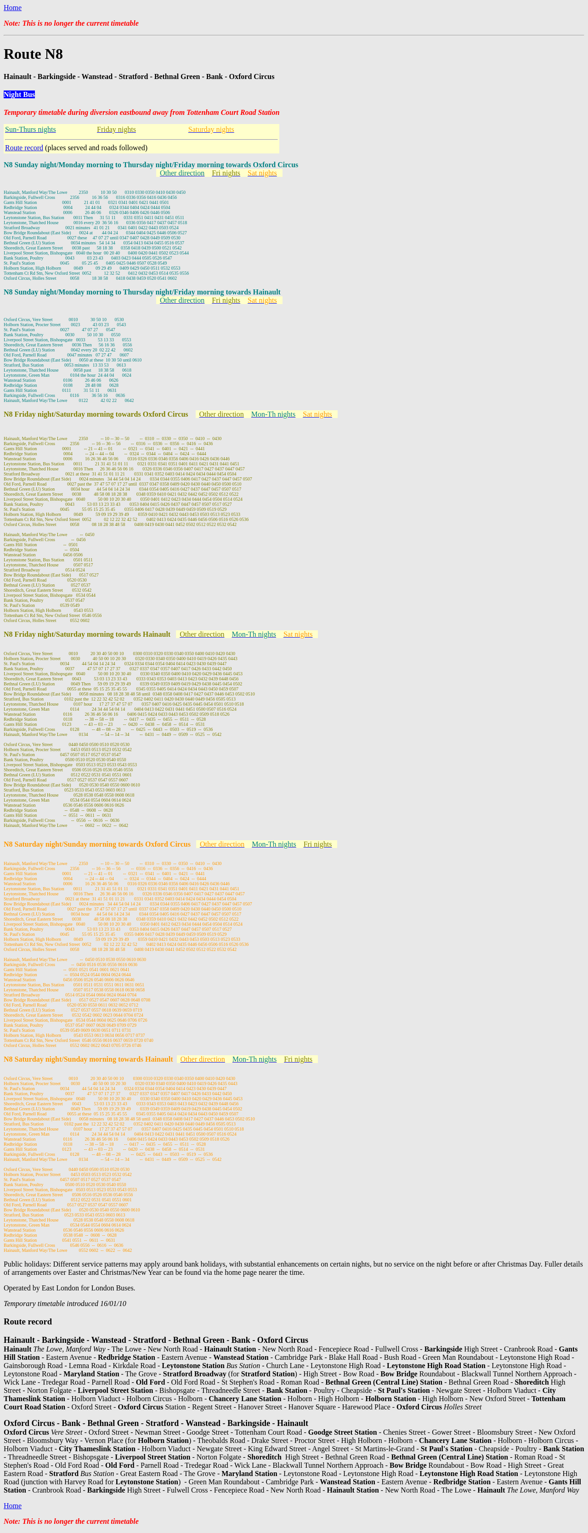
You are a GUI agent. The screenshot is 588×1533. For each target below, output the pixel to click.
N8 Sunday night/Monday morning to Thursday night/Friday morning (115, 165)
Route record (24, 148)
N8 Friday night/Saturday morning (60, 414)
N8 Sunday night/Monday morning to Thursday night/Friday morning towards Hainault (142, 292)
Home (13, 7)
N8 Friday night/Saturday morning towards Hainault (87, 634)
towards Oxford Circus (262, 165)
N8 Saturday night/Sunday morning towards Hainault (88, 1059)
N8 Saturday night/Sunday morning (61, 844)
